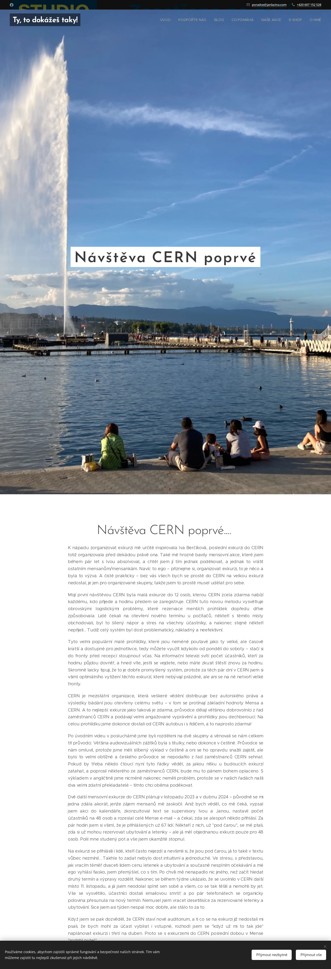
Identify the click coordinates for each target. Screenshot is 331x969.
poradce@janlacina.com (269, 4)
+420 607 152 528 (309, 4)
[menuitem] (167, 20)
